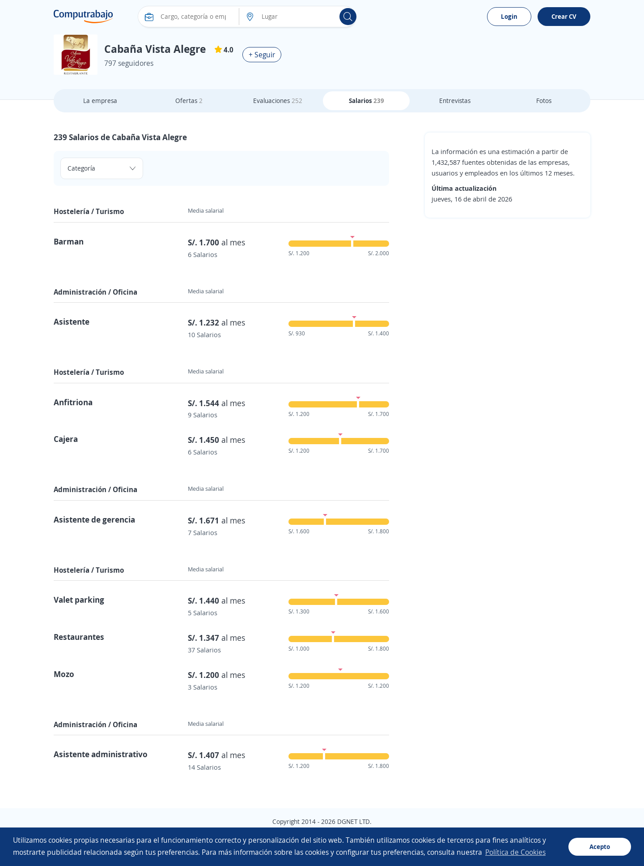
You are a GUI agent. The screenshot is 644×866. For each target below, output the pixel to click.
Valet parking (79, 599)
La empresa (100, 100)
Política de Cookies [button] (515, 852)
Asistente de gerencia (94, 519)
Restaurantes (79, 636)
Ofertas (189, 100)
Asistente (71, 321)
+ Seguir (262, 55)
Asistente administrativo (101, 754)
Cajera (66, 438)
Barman (69, 241)
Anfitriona (73, 402)
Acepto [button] (599, 846)
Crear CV (563, 16)
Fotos (543, 100)
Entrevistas (454, 100)
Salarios (366, 100)
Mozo (64, 674)
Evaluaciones (277, 100)
